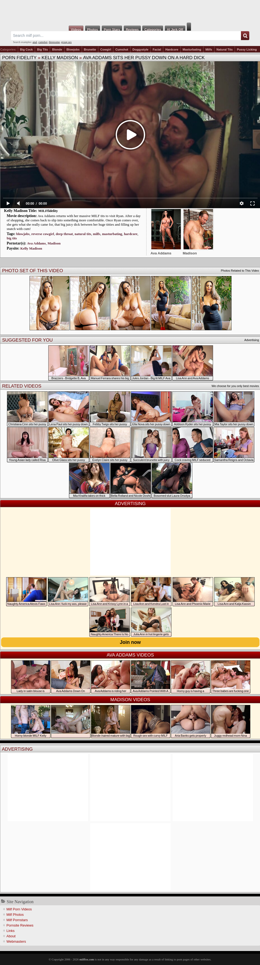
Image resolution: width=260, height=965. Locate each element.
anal (34, 42)
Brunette (90, 49)
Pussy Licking (247, 49)
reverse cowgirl (42, 234)
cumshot (42, 42)
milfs (96, 234)
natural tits (83, 234)
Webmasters (16, 941)
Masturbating (192, 49)
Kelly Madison (60, 57)
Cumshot (121, 49)
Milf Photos (15, 915)
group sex (66, 42)
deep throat (64, 234)
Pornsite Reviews (19, 925)
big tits (12, 238)
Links (10, 931)
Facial (157, 49)
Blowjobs (73, 49)
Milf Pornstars (17, 920)
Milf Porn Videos (19, 909)
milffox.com (86, 959)
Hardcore (171, 49)
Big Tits (42, 49)
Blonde (57, 49)
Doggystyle (140, 49)
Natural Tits (225, 49)
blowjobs (23, 234)
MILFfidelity (48, 211)
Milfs (209, 49)
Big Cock (26, 49)
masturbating (112, 234)
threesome (54, 42)
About (11, 936)
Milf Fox (130, 11)
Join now (130, 642)
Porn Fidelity (19, 57)
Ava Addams (36, 243)
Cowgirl (105, 49)
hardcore (130, 234)
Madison (53, 243)
